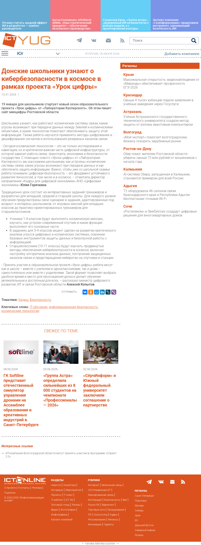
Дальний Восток (144, 525)
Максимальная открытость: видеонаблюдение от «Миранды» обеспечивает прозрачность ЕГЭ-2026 (161, 83)
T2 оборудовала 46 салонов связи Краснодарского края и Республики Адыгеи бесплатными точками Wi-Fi (156, 195)
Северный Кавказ (145, 530)
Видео (54, 509)
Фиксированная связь (101, 495)
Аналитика (69, 485)
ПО (89, 514)
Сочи (127, 206)
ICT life (69, 499)
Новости (56, 485)
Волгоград (132, 132)
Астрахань (132, 112)
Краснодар (132, 95)
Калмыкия (132, 169)
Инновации (94, 524)
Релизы (76, 504)
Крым (128, 75)
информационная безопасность (73, 307)
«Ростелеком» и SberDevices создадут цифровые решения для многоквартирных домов (160, 213)
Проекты (56, 495)
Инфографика (59, 514)
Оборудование (115, 509)
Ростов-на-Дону (137, 149)
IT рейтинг (57, 499)
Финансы (113, 519)
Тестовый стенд (60, 504)
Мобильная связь (112, 485)
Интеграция (95, 499)
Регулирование (97, 519)
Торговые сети (96, 509)
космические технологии (20, 311)
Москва (139, 505)
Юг (136, 520)
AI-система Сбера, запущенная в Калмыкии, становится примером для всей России (156, 176)
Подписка (9, 492)
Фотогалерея (68, 509)
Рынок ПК (93, 504)
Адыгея (130, 186)
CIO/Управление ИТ (99, 490)
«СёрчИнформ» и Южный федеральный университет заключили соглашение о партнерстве (99, 390)
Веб (125, 499)
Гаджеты (109, 524)
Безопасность (40, 300)
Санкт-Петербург (144, 495)
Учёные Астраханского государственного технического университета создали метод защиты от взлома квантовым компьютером (158, 120)
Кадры (23, 300)
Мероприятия (73, 490)
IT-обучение (38, 307)
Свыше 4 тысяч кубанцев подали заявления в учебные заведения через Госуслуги (158, 102)
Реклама (37, 487)
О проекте (10, 487)
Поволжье (141, 500)
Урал (137, 515)
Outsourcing (100, 514)
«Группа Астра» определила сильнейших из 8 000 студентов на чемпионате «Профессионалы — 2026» (60, 390)
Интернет (93, 485)
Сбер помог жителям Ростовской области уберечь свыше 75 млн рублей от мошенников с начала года (160, 158)
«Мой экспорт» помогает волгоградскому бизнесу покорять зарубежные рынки (155, 139)
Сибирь (139, 510)
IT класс (68, 495)
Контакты (24, 487)
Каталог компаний (61, 519)
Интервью (57, 490)
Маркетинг (108, 504)
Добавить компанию (181, 54)
